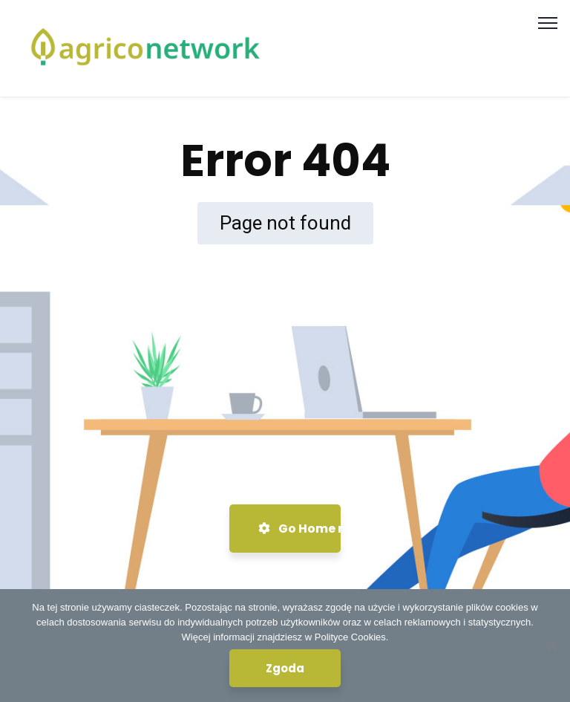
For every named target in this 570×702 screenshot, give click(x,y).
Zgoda (285, 668)
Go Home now (299, 528)
